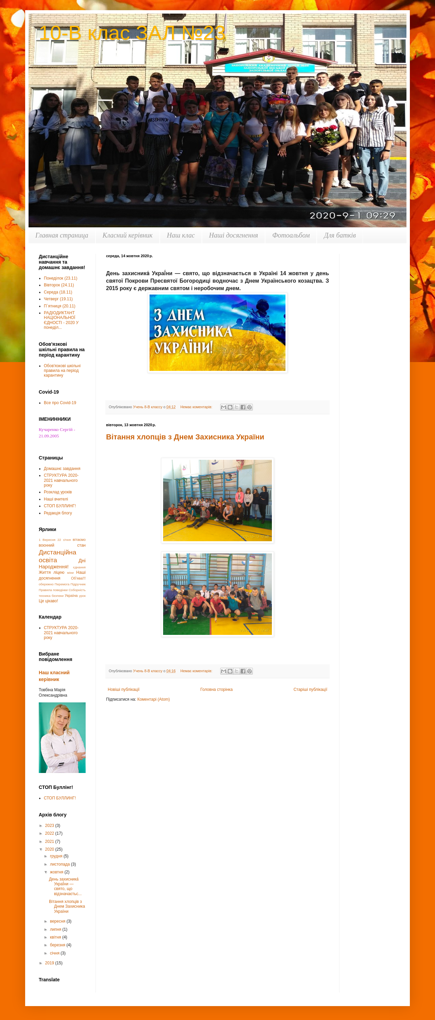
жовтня (57, 872)
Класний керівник (128, 235)
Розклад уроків (58, 492)
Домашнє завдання (62, 468)
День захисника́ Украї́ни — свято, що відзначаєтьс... (65, 886)
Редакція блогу (58, 513)
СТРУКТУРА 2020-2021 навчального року (61, 480)
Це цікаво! (48, 601)
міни (70, 572)
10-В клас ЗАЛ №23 (132, 32)
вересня (58, 921)
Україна (71, 595)
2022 (50, 833)
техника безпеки (51, 596)
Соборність (77, 590)
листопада (60, 864)
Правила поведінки (53, 590)
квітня (56, 937)
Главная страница (61, 235)
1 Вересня (47, 540)
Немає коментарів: (196, 407)
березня (58, 945)
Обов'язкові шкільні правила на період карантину (62, 370)
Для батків (340, 235)
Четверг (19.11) (58, 299)
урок (82, 596)
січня (55, 953)
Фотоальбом (291, 235)
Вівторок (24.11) (59, 285)
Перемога (62, 584)
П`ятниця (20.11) (59, 306)
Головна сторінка (217, 689)
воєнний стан (62, 545)
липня (56, 929)
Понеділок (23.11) (60, 278)
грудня (57, 856)
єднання (79, 567)
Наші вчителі (56, 499)
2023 (50, 825)
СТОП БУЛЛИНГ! (60, 506)
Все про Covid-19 (60, 402)
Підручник (78, 584)
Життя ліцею (51, 572)
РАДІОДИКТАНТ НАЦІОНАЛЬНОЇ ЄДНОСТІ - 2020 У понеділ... (61, 320)
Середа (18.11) (58, 292)
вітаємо (79, 539)
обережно (46, 584)
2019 (50, 963)
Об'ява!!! (78, 578)
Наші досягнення (233, 235)
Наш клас (181, 235)
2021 (50, 841)
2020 (50, 849)
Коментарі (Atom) (153, 699)
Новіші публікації (124, 689)
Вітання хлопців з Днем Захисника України (185, 437)
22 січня (64, 540)
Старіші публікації (310, 689)
